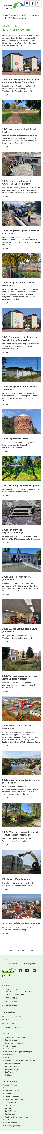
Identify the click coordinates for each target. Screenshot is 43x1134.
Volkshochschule (11, 1123)
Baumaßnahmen (33, 15)
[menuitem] (7, 959)
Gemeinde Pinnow (12, 1091)
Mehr (7, 95)
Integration (9, 1055)
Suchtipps (8, 1075)
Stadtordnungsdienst (12, 1066)
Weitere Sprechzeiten (13, 1027)
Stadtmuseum (10, 1114)
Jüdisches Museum (12, 1097)
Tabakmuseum (10, 1120)
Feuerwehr (9, 1088)
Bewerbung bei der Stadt (14, 1043)
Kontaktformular (12, 1005)
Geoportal (8, 1094)
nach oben (22, 950)
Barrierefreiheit (30, 964)
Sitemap (8, 960)
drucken (34, 950)
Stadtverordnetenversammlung (16, 1117)
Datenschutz (12, 964)
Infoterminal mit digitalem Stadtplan (19, 1052)
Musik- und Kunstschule (14, 1099)
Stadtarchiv (9, 1108)
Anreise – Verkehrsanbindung (15, 1037)
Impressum (23, 960)
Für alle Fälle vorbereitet (14, 1049)
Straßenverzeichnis (12, 1072)
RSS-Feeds (8, 1058)
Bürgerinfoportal (11, 1085)
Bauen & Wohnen (18, 15)
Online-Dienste (10, 1102)
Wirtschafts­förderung (13, 1126)
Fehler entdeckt (11, 1046)
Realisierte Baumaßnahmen (15, 18)
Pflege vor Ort (10, 1105)
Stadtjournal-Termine (13, 1063)
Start (6, 15)
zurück (11, 950)
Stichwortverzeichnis (12, 1069)
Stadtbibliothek (10, 1111)
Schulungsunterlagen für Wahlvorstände (20, 1060)
